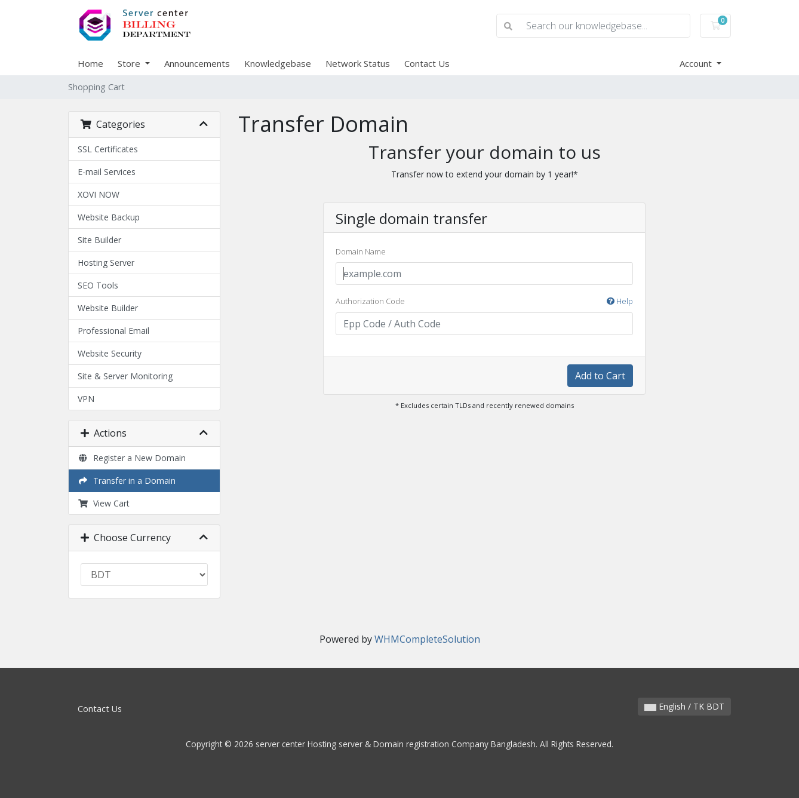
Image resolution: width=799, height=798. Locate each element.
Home (90, 63)
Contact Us (427, 63)
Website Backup (109, 217)
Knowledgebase (277, 63)
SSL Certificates (108, 149)
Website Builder (108, 308)
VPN (86, 398)
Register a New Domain (132, 458)
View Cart (104, 503)
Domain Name (361, 251)
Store (130, 63)
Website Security (110, 353)
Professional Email (113, 330)
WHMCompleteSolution (427, 639)
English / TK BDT (684, 706)
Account (697, 63)
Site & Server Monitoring (125, 376)
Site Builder (99, 239)
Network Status (357, 63)
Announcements (197, 63)
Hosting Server (106, 262)
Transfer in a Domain (127, 480)
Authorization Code (484, 302)
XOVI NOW (98, 194)
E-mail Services (107, 171)
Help (620, 301)
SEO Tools (98, 285)
